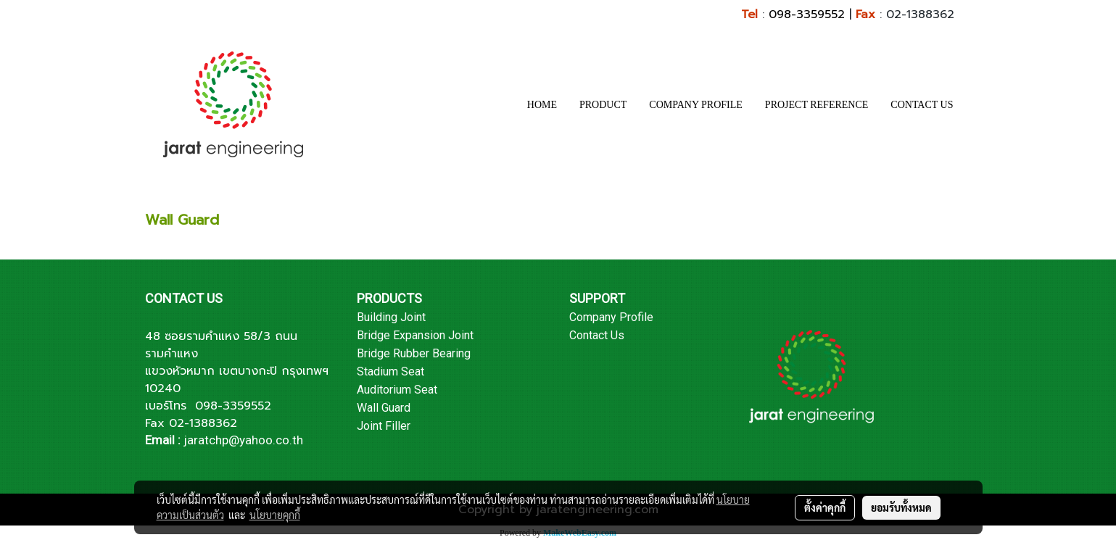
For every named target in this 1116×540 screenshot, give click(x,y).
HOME (542, 104)
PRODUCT (603, 104)
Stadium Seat (390, 371)
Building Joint (391, 317)
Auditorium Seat (397, 389)
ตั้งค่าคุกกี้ (825, 507)
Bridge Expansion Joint (415, 335)
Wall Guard (383, 408)
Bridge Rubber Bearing (414, 353)
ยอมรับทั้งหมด (901, 507)
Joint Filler (383, 426)
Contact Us (596, 335)
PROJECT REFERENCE (817, 104)
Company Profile (611, 317)
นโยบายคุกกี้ (274, 514)
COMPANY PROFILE (696, 104)
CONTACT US (921, 104)
